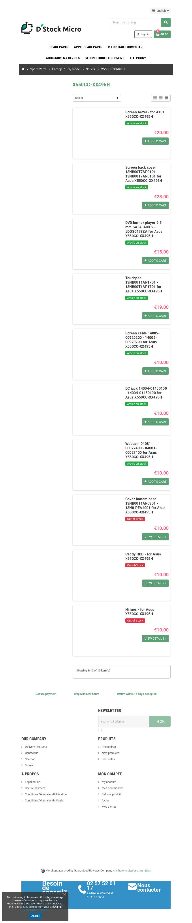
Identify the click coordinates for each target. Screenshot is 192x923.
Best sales (108, 759)
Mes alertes (109, 806)
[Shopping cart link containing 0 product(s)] (164, 34)
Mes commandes (112, 788)
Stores (26, 765)
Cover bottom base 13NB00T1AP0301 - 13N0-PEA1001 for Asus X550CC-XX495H (147, 505)
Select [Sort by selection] (78, 97)
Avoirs (105, 800)
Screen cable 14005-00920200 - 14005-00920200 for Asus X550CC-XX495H (141, 340)
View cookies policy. (35, 910)
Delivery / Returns (33, 746)
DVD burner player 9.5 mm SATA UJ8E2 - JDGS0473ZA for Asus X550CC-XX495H (147, 227)
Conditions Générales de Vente (41, 800)
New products (110, 753)
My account (108, 782)
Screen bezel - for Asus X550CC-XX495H (143, 114)
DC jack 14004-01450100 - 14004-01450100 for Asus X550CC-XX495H (146, 392)
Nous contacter (150, 887)
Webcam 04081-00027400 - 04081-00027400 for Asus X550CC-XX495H (147, 448)
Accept (35, 915)
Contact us (29, 753)
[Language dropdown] (163, 11)
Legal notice (30, 782)
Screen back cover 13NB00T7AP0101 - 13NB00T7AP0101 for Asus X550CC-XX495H (147, 174)
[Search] (141, 22)
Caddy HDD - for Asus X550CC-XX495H (142, 556)
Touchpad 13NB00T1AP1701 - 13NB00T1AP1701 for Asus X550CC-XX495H (147, 284)
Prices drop (108, 746)
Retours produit (111, 794)
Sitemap (27, 759)
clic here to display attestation (132, 870)
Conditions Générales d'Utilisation (43, 794)
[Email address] (124, 721)
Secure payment (32, 788)
